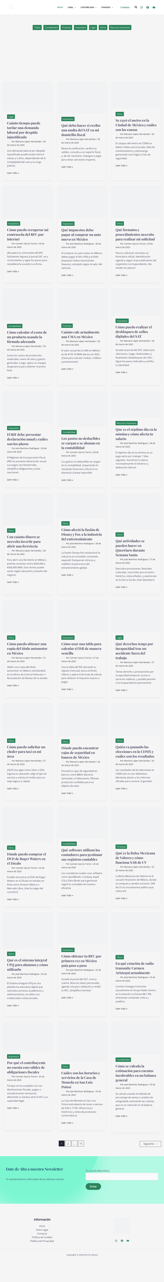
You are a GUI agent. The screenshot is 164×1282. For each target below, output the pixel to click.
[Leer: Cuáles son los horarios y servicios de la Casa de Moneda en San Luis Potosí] (82, 1064)
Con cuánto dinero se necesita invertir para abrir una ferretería (25, 551)
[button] (125, 7)
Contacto (42, 1255)
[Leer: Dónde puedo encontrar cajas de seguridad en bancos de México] (82, 729)
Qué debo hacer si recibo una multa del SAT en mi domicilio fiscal (79, 132)
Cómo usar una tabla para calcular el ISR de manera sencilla (80, 658)
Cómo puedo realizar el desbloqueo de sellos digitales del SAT (136, 336)
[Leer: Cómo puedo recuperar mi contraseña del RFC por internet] (28, 202)
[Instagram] (141, 7)
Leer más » (13, 173)
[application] (74, 7)
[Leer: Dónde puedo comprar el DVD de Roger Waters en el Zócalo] (28, 838)
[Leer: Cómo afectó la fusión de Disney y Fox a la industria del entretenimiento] (82, 515)
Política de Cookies (42, 1259)
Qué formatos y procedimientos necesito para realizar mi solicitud (134, 237)
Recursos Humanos (123, 27)
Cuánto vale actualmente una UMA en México (80, 341)
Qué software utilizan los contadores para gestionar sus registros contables (81, 871)
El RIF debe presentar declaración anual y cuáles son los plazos (26, 444)
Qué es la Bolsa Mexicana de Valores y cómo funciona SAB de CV (135, 874)
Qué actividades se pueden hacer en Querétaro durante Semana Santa (132, 557)
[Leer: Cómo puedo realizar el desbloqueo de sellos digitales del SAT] (136, 306)
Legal (94, 27)
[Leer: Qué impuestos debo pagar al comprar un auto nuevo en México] (82, 202)
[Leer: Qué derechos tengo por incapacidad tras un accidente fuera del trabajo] (136, 625)
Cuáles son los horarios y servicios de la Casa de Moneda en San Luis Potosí (81, 1102)
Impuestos (80, 27)
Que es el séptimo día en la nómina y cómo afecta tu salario (134, 439)
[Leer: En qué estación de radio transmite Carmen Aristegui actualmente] (136, 949)
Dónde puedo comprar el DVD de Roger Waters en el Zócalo (27, 873)
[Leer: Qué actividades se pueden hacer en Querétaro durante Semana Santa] (136, 520)
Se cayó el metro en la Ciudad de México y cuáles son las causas (134, 125)
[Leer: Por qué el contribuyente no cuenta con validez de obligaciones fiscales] (28, 1059)
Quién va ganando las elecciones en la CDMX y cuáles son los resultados (135, 763)
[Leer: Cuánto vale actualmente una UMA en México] (82, 309)
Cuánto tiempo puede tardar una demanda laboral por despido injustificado (26, 130)
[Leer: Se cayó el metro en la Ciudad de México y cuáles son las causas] (136, 95)
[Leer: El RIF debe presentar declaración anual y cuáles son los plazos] (28, 411)
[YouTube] (154, 7)
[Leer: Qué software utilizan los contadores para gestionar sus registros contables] (82, 836)
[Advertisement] (82, 60)
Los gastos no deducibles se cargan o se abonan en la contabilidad (81, 450)
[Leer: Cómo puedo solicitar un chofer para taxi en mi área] (28, 728)
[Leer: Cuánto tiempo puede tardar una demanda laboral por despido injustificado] (28, 96)
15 (81, 1166)
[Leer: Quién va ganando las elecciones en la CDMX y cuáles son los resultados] (136, 728)
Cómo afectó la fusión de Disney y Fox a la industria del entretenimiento (80, 546)
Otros (104, 27)
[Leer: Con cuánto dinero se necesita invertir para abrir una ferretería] (28, 518)
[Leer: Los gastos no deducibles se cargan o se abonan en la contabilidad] (82, 413)
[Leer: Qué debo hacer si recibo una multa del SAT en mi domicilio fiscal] (82, 98)
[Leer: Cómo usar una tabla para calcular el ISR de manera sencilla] (82, 625)
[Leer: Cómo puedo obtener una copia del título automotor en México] (28, 625)
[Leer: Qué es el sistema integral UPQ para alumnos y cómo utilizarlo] (28, 948)
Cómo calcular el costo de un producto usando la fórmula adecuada (27, 342)
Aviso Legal (42, 1252)
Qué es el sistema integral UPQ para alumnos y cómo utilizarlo (23, 984)
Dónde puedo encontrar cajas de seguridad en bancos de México (81, 764)
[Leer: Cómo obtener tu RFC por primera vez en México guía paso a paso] (82, 946)
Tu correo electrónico (122, 1196)
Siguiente (150, 1166)
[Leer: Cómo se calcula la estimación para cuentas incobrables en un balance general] (136, 1060)
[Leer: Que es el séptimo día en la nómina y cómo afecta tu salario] (136, 409)
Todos (33, 27)
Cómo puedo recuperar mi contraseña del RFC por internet (27, 234)
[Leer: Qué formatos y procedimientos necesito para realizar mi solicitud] (136, 202)
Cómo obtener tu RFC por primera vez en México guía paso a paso (80, 980)
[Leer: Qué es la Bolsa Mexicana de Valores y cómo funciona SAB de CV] (136, 838)
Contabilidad (48, 27)
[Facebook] (147, 7)
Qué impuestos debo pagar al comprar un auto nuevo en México (80, 235)
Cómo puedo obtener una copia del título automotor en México (25, 658)
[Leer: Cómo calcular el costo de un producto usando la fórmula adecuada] (28, 309)
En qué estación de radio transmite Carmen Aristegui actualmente (132, 988)
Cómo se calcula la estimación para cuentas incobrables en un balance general (136, 1095)
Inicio (42, 1248)
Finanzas (65, 27)
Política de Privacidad (42, 1263)
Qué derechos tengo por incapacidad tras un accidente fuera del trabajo (135, 660)
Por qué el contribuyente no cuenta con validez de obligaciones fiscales (25, 1092)
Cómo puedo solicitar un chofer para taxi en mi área (26, 761)
